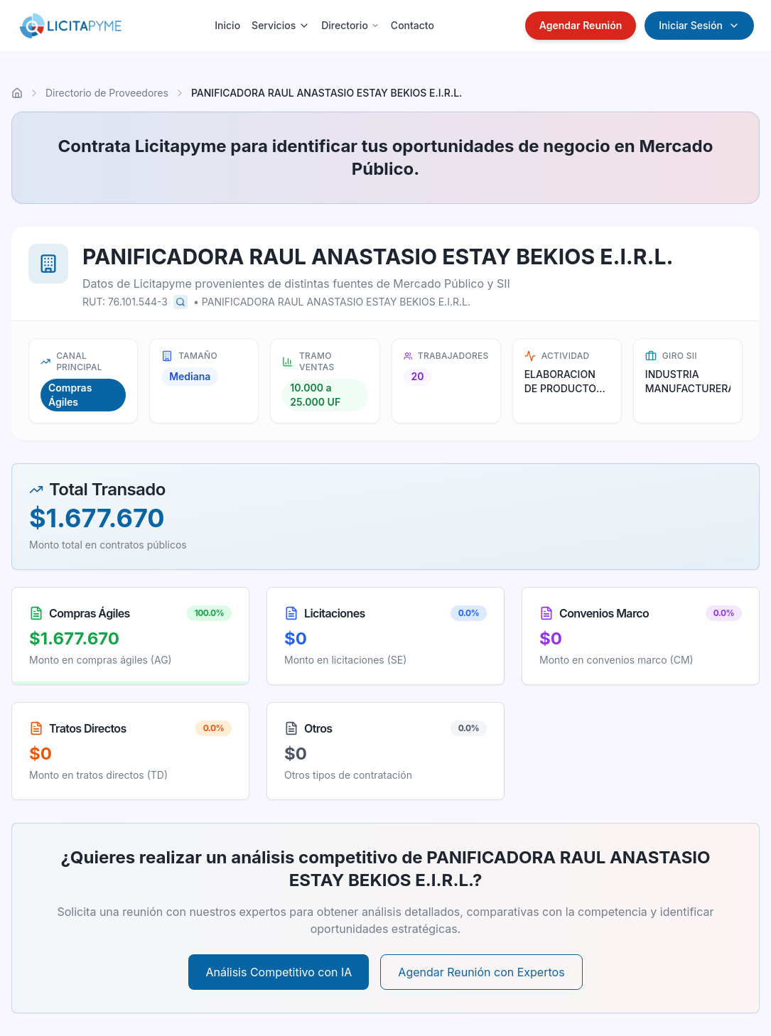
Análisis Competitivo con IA (278, 972)
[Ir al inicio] (17, 93)
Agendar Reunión (580, 25)
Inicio (227, 25)
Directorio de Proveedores (106, 93)
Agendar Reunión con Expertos (481, 972)
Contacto (412, 25)
